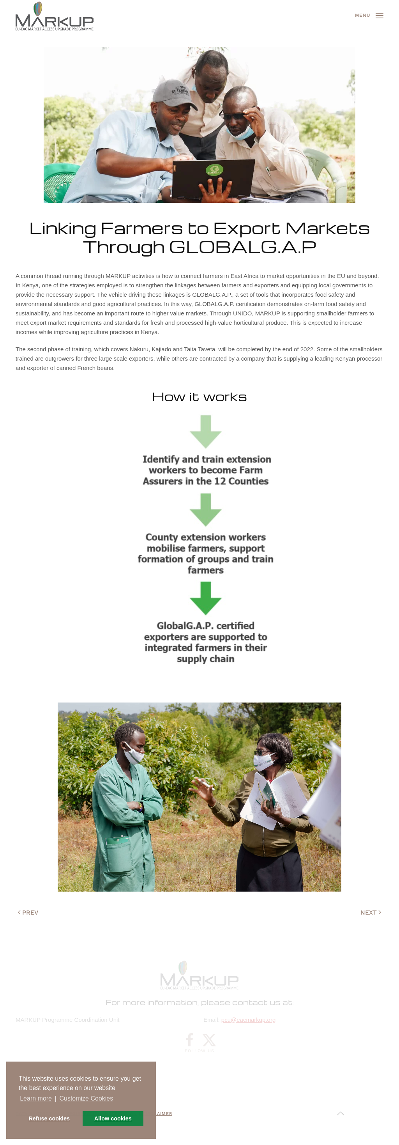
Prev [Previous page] (28, 912)
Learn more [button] (36, 1098)
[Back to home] (55, 15)
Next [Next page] (370, 912)
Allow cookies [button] (113, 1118)
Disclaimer (157, 1113)
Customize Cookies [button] (86, 1098)
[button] (369, 15)
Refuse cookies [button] (49, 1118)
